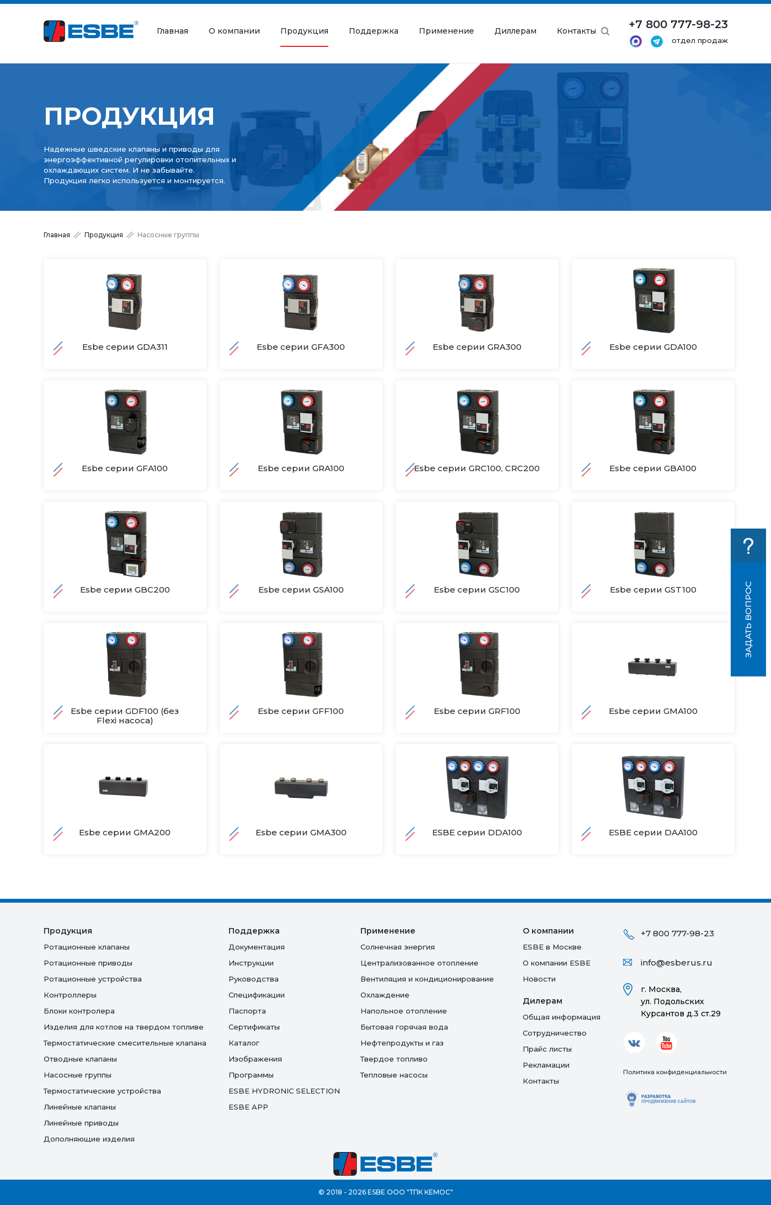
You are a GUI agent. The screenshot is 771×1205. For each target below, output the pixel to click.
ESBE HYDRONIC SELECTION (284, 1090)
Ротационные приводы (88, 962)
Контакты (576, 31)
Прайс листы (547, 1048)
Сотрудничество (555, 1032)
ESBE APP (248, 1106)
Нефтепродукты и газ (402, 1042)
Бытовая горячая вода (404, 1026)
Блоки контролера (79, 1010)
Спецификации (256, 994)
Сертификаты (254, 1026)
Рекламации (546, 1064)
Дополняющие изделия (89, 1138)
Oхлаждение (385, 994)
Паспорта (247, 1010)
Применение (446, 31)
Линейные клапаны (80, 1106)
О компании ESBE (557, 962)
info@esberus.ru (676, 962)
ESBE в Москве (552, 946)
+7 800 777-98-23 (677, 933)
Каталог (243, 1042)
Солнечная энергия (397, 946)
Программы (251, 1074)
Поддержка (373, 31)
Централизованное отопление (419, 962)
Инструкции (251, 962)
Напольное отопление (403, 1010)
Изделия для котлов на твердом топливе (124, 1026)
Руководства (253, 978)
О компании (234, 31)
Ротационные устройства (93, 978)
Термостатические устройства (102, 1090)
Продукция (304, 31)
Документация (256, 946)
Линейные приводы (81, 1122)
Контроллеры (70, 994)
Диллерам (515, 31)
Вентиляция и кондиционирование (427, 978)
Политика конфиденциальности (675, 1072)
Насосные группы (77, 1074)
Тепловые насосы (394, 1074)
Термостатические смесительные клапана (125, 1042)
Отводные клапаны (80, 1058)
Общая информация (561, 1016)
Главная (172, 31)
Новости (539, 978)
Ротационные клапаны (87, 946)
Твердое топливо (394, 1058)
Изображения (255, 1058)
